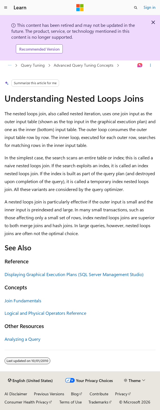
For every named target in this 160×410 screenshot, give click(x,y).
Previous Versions (49, 393)
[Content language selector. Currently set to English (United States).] (30, 380)
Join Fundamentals (23, 300)
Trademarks (98, 402)
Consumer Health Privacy (26, 402)
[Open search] (135, 8)
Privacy (121, 393)
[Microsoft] (80, 7)
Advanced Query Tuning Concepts (83, 65)
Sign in (149, 7)
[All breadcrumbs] (9, 65)
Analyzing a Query (22, 339)
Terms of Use (70, 402)
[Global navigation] (5, 8)
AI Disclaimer (16, 393)
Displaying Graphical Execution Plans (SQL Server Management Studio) (74, 274)
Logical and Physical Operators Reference (45, 313)
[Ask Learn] (140, 65)
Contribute (99, 393)
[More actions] (150, 65)
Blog (75, 393)
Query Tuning (33, 65)
